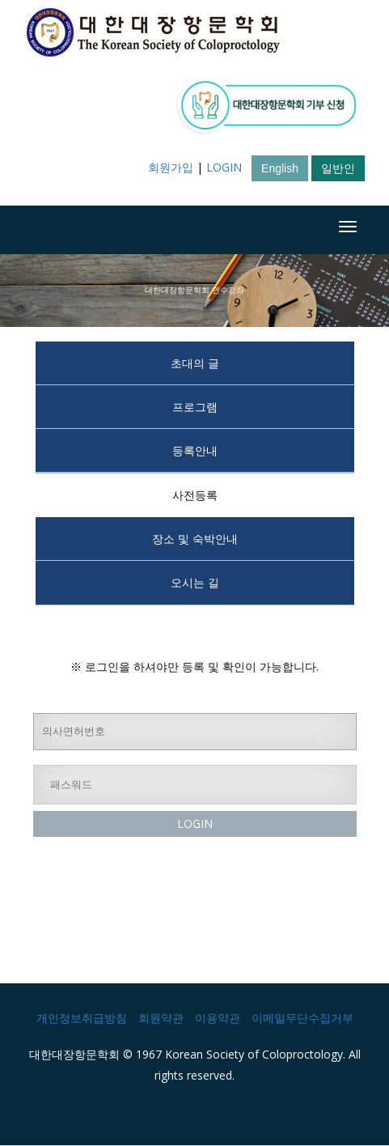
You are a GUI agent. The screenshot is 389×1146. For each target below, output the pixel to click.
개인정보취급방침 (81, 1017)
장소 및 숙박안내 (195, 538)
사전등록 (195, 495)
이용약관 (217, 1017)
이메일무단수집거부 (302, 1017)
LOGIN (224, 167)
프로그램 (195, 406)
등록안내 (195, 450)
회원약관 (161, 1017)
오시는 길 (195, 582)
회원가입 (170, 167)
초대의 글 (195, 363)
